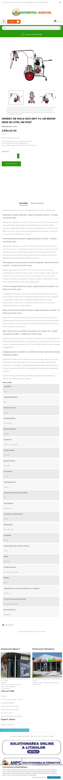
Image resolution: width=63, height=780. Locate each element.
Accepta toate (54, 777)
